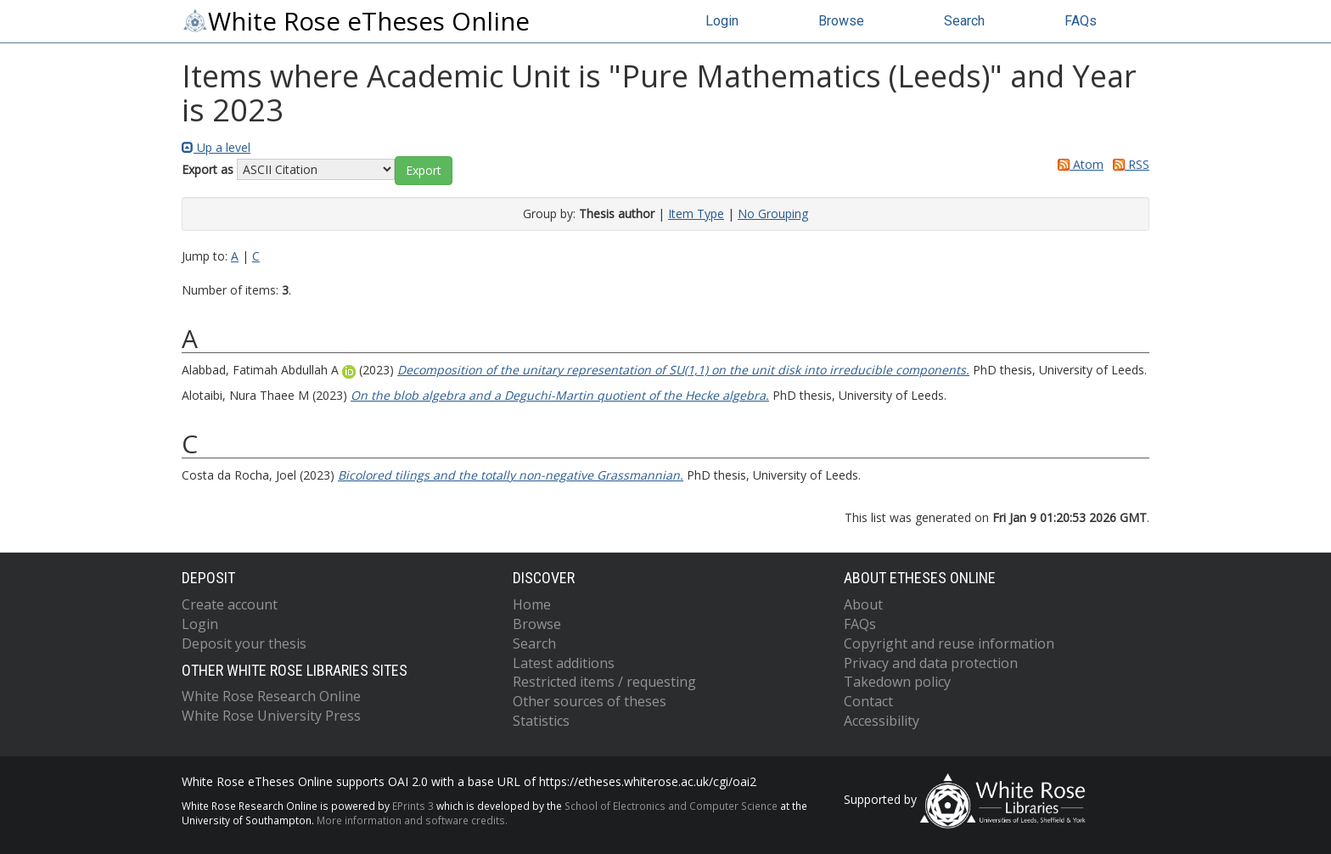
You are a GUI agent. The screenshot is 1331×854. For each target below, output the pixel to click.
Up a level (216, 147)
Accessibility (881, 720)
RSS (1128, 164)
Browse (841, 21)
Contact (868, 701)
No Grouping (773, 213)
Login (722, 21)
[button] (423, 170)
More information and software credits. (412, 820)
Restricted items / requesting (604, 681)
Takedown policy (897, 681)
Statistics (541, 720)
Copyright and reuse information (949, 643)
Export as (207, 169)
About (863, 604)
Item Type (696, 213)
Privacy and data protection (931, 663)
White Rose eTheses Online (356, 21)
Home (532, 604)
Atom (1078, 164)
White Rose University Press (271, 715)
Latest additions (564, 663)
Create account (230, 604)
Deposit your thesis (244, 643)
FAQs (1080, 21)
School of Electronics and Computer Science (671, 805)
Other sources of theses (589, 701)
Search (964, 21)
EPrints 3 (413, 805)
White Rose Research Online (271, 696)
